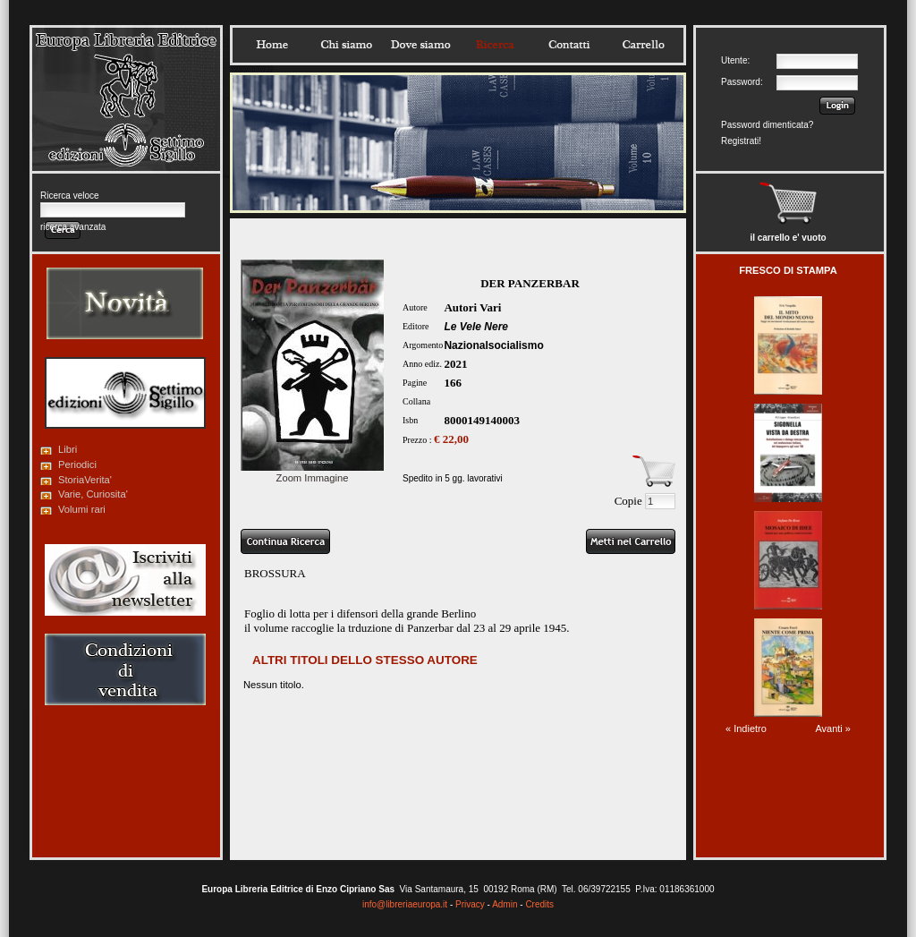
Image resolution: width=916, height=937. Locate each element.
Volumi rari (82, 509)
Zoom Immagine (312, 472)
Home (272, 44)
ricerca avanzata (73, 227)
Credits (539, 904)
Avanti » (833, 728)
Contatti (569, 44)
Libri (67, 449)
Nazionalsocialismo (493, 345)
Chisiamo (346, 44)
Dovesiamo (420, 44)
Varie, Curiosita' (93, 494)
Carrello (643, 44)
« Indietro (746, 728)
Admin (504, 904)
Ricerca (494, 44)
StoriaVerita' (85, 479)
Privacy (470, 904)
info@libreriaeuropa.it (404, 904)
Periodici (77, 464)
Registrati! (741, 141)
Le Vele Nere (476, 326)
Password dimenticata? (767, 125)
